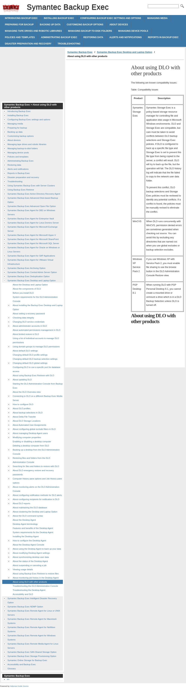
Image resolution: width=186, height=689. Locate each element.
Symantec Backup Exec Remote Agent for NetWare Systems (31, 629)
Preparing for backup (19, 24)
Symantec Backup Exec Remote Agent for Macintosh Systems (32, 621)
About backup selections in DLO (27, 412)
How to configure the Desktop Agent (29, 540)
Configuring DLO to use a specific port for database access (36, 369)
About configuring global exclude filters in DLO (34, 429)
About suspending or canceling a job (29, 565)
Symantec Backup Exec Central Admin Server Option (32, 272)
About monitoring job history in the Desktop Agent (36, 578)
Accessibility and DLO (23, 594)
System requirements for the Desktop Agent (33, 532)
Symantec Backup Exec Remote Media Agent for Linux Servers (32, 646)
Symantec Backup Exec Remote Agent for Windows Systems (31, 637)
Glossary (11, 668)
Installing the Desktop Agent (26, 536)
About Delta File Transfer (24, 417)
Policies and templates (20, 37)
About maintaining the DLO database (30, 507)
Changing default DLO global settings (30, 363)
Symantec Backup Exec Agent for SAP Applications (31, 256)
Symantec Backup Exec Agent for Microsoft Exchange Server (32, 229)
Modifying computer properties (27, 437)
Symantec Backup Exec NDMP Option (25, 607)
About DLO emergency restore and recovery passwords (33, 472)
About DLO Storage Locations (27, 421)
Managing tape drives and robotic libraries (33, 31)
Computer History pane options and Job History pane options (37, 481)
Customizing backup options (85, 24)
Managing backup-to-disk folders (90, 31)
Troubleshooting (69, 43)
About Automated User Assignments (29, 425)
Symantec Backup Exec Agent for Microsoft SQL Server (33, 243)
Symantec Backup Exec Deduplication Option (28, 276)
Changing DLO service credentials (29, 322)
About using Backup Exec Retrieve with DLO (33, 375)
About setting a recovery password (29, 313)
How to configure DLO (23, 404)
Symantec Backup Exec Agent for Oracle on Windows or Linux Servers (33, 249)
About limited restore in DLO (26, 334)
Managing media (157, 18)
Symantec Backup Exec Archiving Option (26, 268)
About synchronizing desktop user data (31, 557)
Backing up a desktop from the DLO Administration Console (36, 452)
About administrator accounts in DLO (30, 326)
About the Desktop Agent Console (28, 545)
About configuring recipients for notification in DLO (36, 499)
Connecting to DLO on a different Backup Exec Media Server (37, 398)
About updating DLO (22, 379)
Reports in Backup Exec (163, 37)
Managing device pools (133, 31)
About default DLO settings (25, 351)
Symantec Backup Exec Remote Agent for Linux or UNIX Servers (33, 613)
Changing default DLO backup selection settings (35, 359)
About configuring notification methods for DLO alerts (37, 495)
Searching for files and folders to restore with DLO (36, 466)
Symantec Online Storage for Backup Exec (27, 660)
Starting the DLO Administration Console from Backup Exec (38, 386)
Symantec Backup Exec (11, 8)
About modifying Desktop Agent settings (31, 553)
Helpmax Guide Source (19, 686)
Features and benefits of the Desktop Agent (33, 528)
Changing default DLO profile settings (30, 355)
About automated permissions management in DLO (36, 330)
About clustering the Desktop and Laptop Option (35, 512)
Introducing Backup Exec (21, 18)
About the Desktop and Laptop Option (30, 285)
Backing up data (50, 24)
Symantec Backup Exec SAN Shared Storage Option (32, 652)
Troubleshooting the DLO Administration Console (35, 586)
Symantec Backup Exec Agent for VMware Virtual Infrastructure (30, 262)
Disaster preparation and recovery (28, 43)
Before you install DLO (23, 293)
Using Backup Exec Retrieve (20, 190)
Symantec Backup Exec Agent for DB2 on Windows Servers (31, 212)
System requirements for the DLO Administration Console (35, 299)
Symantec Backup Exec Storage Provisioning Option (31, 656)
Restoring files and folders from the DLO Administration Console (31, 460)
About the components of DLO (27, 289)
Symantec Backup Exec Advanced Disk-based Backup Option (32, 200)
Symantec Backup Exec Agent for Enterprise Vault (30, 218)
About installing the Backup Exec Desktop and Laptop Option (37, 307)
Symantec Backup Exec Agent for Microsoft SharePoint (33, 239)
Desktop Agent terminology (25, 524)
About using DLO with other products (30, 582)
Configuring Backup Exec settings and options (110, 18)
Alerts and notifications (125, 37)
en (8, 679)
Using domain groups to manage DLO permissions (36, 346)
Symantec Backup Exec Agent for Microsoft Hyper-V (31, 235)
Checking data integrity (23, 318)
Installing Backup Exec (59, 18)
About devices (118, 24)
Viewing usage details (23, 569)
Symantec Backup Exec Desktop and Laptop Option (124, 52)
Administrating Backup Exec (59, 37)
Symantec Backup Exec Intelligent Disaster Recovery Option (32, 600)
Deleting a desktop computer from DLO (31, 446)
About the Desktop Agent (24, 520)
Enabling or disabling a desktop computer (32, 441)
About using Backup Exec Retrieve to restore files (36, 573)
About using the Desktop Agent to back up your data (37, 549)
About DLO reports (21, 503)
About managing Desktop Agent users (30, 433)
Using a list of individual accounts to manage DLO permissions (36, 340)
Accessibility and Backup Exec (21, 664)
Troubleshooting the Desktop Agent (29, 590)
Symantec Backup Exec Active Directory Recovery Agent (33, 194)
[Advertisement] (97, 88)
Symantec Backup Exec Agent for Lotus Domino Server (33, 223)
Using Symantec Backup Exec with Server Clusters (31, 185)
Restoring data (93, 37)
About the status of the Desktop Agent (30, 561)
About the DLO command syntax (28, 516)
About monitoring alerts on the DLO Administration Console (36, 489)
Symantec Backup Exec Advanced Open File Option (31, 206)
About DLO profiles (22, 408)
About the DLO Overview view (27, 392)
